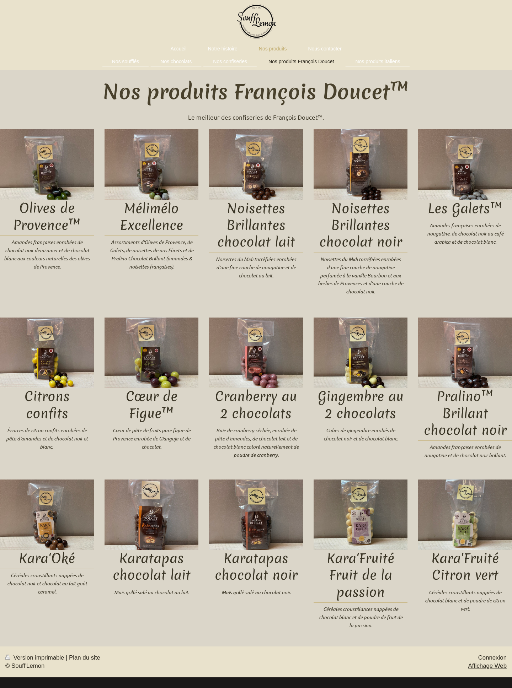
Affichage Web (487, 665)
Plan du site (84, 657)
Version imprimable (35, 657)
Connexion (492, 657)
